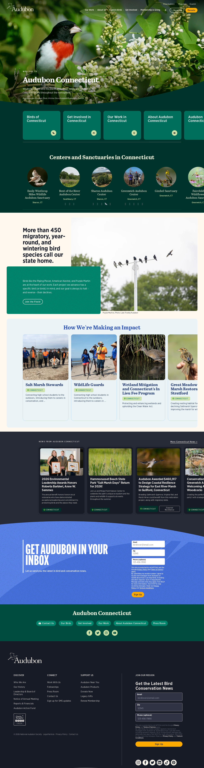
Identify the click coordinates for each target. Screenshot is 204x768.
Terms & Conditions (147, 588)
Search (166, 9)
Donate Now (87, 691)
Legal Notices (48, 734)
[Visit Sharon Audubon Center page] (102, 186)
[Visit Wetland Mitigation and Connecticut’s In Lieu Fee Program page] (142, 377)
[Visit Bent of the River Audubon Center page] (69, 186)
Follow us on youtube (115, 633)
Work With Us (54, 682)
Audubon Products (90, 687)
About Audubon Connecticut (160, 119)
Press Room (159, 623)
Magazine (182, 4)
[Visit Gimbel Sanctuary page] (166, 186)
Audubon (20, 7)
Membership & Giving (150, 10)
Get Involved (131, 10)
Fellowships (53, 687)
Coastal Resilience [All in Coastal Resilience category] (169, 509)
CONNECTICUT (36, 390)
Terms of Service (157, 570)
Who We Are (20, 682)
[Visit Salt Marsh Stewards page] (45, 377)
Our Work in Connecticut (117, 119)
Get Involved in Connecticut (79, 119)
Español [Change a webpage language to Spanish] (193, 4)
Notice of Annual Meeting (26, 699)
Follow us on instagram (106, 633)
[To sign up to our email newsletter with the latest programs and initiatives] (148, 544)
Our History (19, 687)
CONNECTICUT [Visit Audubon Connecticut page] (52, 510)
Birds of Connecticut (36, 119)
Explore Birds (115, 10)
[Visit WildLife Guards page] (94, 377)
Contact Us (48, 623)
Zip (134, 551)
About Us (101, 10)
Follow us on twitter (98, 633)
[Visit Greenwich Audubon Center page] (134, 186)
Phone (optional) (139, 560)
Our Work (89, 10)
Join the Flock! (32, 301)
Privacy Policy (142, 570)
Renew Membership (90, 701)
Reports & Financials (24, 703)
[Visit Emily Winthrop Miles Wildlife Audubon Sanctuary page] (37, 186)
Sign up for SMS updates (59, 701)
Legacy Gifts (87, 696)
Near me (177, 10)
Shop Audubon (169, 4)
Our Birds (66, 623)
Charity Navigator (20, 719)
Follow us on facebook (89, 633)
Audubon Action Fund (24, 708)
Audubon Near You (90, 682)
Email (135, 542)
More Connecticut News (182, 441)
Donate (191, 10)
